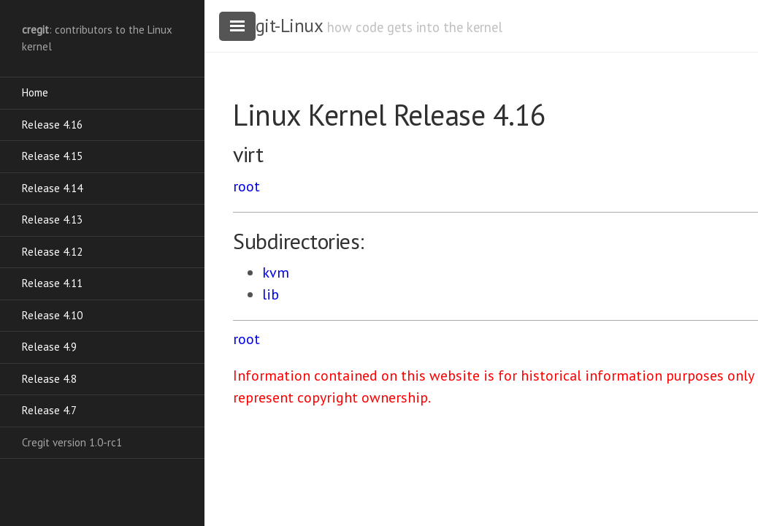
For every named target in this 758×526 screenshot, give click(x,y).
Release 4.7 (49, 410)
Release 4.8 (49, 379)
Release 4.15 (52, 156)
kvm (275, 272)
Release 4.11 (52, 283)
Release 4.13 (52, 219)
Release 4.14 (52, 188)
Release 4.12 (52, 252)
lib (270, 294)
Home (35, 92)
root (246, 186)
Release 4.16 (52, 125)
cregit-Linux (277, 25)
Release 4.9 (49, 347)
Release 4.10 (52, 315)
